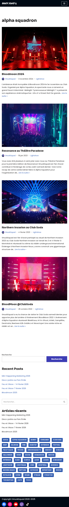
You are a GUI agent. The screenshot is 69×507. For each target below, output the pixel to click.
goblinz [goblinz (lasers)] (59, 450)
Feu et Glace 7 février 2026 (14, 388)
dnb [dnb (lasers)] (23, 445)
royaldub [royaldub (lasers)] (7, 475)
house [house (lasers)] (27, 455)
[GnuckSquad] (9, 3)
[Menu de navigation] (64, 3)
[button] (64, 402)
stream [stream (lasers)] (37, 475)
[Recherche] (32, 402)
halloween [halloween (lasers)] (7, 455)
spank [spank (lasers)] (27, 475)
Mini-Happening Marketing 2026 (16, 376)
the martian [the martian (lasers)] (8, 480)
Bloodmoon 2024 (13, 74)
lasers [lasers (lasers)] (46, 460)
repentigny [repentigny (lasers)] (47, 470)
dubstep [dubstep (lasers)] (33, 445)
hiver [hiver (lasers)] (18, 455)
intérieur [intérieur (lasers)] (7, 460)
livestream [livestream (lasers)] (21, 465)
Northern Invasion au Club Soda (22, 227)
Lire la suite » (24, 172)
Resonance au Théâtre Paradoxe (23, 150)
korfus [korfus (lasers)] (27, 460)
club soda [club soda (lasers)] (57, 440)
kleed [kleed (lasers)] (17, 460)
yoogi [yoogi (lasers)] (28, 480)
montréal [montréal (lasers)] (42, 465)
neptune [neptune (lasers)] (22, 470)
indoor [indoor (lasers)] (51, 455)
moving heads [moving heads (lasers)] (9, 470)
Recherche (7, 354)
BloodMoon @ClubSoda (17, 304)
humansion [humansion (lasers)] (39, 455)
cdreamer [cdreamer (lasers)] (44, 440)
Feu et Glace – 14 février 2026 (15, 384)
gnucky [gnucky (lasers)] (48, 450)
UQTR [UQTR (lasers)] (20, 480)
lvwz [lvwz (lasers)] (32, 465)
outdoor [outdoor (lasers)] (34, 470)
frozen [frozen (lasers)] (20, 450)
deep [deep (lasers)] (5, 445)
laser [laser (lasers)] (36, 460)
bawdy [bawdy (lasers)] (33, 440)
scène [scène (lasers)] (17, 475)
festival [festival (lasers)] (56, 445)
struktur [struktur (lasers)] (48, 475)
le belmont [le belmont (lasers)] (57, 460)
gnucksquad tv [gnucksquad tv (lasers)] (34, 450)
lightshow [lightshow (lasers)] (7, 465)
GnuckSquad (10, 79)
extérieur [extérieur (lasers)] (45, 445)
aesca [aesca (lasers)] (5, 440)
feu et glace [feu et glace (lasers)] (8, 450)
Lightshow (40, 79)
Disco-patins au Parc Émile (14, 380)
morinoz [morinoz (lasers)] (54, 465)
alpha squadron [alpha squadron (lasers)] (19, 440)
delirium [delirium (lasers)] (14, 445)
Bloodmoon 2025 (9, 392)
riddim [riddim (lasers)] (58, 470)
